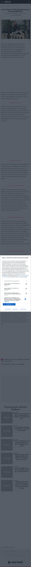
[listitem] (15, 281)
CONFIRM (9, 304)
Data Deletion (8, 309)
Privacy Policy (23, 309)
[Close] (28, 258)
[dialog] (15, 283)
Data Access (15, 309)
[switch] (26, 284)
